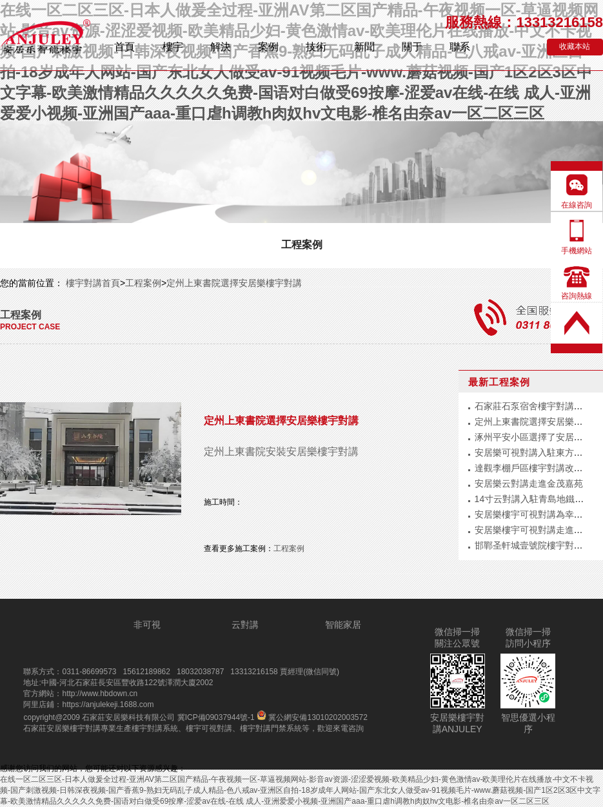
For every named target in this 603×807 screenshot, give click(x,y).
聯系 (460, 46)
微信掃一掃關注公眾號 (457, 637)
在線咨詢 (576, 204)
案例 (268, 46)
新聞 (364, 46)
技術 (316, 46)
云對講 (245, 624)
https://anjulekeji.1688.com (107, 704)
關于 (412, 46)
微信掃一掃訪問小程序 (528, 637)
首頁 (124, 46)
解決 (220, 46)
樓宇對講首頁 (91, 283)
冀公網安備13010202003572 (312, 717)
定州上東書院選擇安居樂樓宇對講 (234, 283)
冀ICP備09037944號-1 (216, 717)
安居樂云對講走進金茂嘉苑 (529, 483)
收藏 (574, 46)
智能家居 (343, 624)
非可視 (147, 624)
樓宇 (173, 46)
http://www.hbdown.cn (99, 693)
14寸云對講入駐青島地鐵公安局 (538, 499)
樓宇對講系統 (155, 728)
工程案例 (301, 244)
